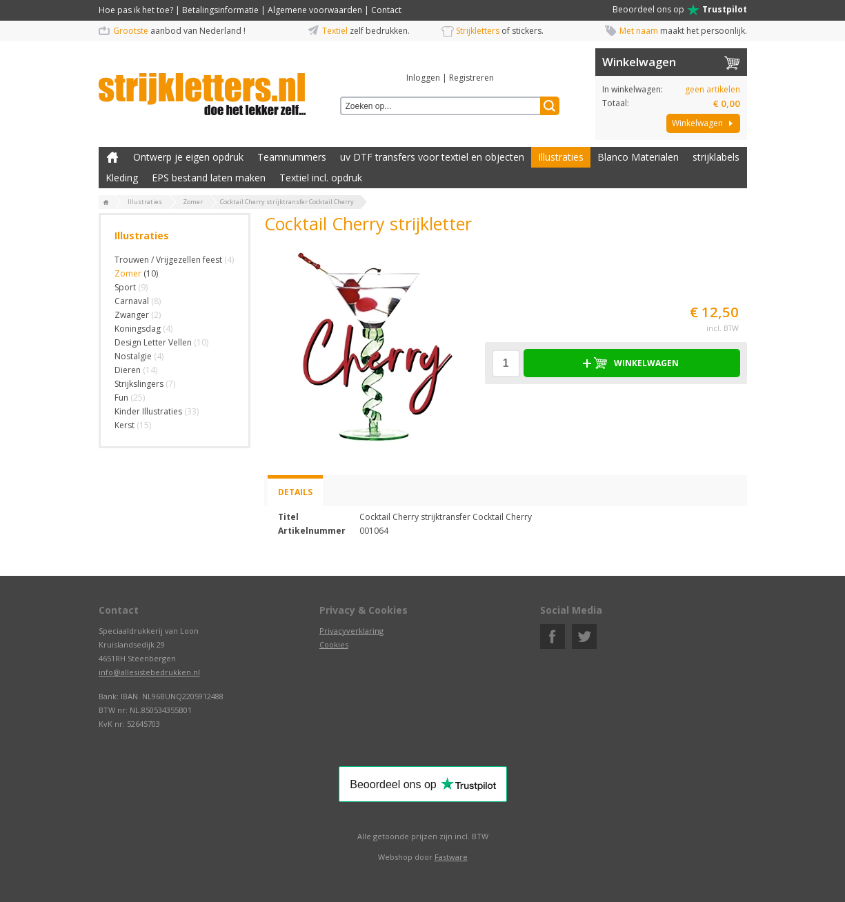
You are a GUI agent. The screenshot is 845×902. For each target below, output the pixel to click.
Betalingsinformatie (220, 10)
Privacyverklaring (351, 630)
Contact (386, 10)
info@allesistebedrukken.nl (149, 672)
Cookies (333, 644)
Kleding (122, 177)
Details (295, 492)
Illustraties (561, 156)
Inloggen (423, 77)
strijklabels (716, 156)
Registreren (471, 77)
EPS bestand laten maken (209, 177)
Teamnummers (291, 156)
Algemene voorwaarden (315, 10)
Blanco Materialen (638, 156)
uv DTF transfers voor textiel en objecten (432, 156)
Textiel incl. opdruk (320, 177)
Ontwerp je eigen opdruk (188, 156)
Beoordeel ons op (680, 10)
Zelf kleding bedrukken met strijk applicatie (112, 157)
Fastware (451, 857)
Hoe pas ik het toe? (136, 10)
